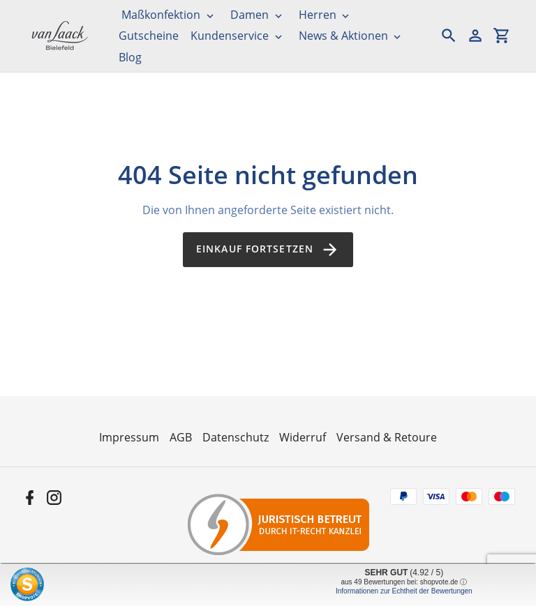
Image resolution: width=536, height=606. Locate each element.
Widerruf (302, 437)
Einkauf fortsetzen (268, 249)
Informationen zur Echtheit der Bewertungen (404, 591)
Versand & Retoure (386, 437)
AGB (181, 437)
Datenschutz (235, 437)
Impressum (129, 437)
